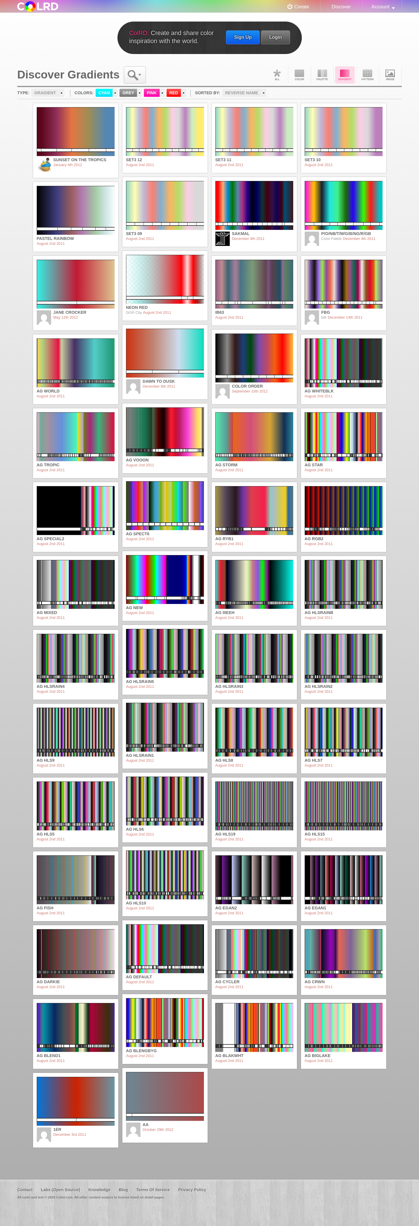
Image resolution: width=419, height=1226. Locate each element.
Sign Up (243, 37)
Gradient (345, 75)
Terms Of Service (153, 1189)
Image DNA (390, 75)
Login (275, 37)
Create (301, 6)
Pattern (367, 75)
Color (299, 75)
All (277, 75)
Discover (341, 6)
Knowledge (99, 1189)
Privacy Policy (192, 1189)
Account (380, 6)
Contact (25, 1189)
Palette (322, 75)
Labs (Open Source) (60, 1189)
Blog (123, 1189)
